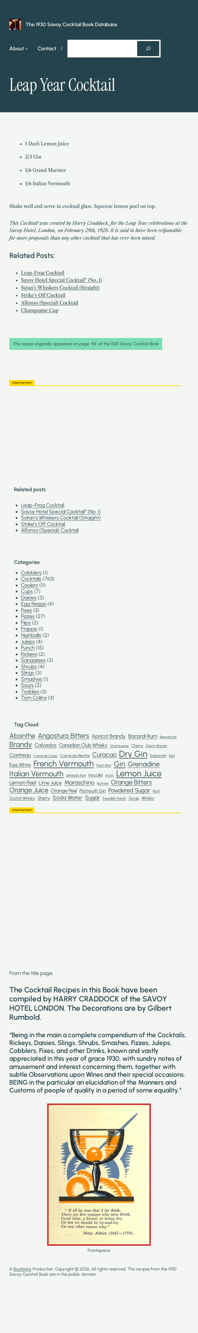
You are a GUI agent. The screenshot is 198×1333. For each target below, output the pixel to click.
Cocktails (31, 579)
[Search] (148, 48)
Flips (26, 623)
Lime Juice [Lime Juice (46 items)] (50, 783)
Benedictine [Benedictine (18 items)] (168, 737)
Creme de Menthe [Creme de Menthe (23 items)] (75, 755)
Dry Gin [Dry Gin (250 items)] (133, 754)
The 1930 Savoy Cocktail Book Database (71, 24)
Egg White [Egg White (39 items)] (20, 765)
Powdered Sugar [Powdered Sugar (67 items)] (129, 790)
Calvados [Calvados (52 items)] (45, 745)
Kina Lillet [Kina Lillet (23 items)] (96, 775)
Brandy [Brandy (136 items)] (20, 744)
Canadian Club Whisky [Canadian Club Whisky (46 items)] (83, 745)
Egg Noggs (33, 604)
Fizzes (28, 616)
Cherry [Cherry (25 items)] (137, 745)
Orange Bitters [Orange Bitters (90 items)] (131, 782)
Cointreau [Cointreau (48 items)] (20, 755)
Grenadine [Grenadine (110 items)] (144, 764)
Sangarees (33, 660)
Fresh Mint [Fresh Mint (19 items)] (103, 765)
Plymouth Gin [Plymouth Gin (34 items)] (92, 790)
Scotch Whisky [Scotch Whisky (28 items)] (22, 798)
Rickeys (29, 654)
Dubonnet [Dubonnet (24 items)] (158, 755)
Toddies (30, 691)
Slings (27, 673)
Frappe (29, 629)
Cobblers (31, 572)
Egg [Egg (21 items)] (172, 756)
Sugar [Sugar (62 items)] (92, 797)
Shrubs (29, 666)
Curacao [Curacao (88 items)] (104, 754)
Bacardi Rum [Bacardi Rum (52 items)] (142, 736)
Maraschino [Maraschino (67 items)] (79, 782)
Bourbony (22, 1269)
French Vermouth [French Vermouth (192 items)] (63, 763)
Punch (28, 648)
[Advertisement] (95, 431)
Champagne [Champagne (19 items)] (119, 746)
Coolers (29, 585)
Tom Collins (34, 698)
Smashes (31, 679)
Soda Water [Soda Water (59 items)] (67, 797)
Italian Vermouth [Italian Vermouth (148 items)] (36, 773)
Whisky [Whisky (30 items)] (148, 798)
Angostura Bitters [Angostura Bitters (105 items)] (63, 736)
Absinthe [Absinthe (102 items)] (22, 736)
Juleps (28, 641)
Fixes (26, 610)
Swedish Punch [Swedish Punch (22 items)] (114, 798)
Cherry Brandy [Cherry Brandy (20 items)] (156, 746)
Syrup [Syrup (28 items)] (134, 798)
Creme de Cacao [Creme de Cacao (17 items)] (45, 756)
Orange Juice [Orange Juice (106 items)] (28, 790)
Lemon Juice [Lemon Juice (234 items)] (139, 773)
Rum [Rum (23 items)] (156, 791)
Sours (27, 685)
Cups (27, 591)
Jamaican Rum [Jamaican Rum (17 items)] (76, 775)
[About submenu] (26, 48)
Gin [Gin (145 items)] (119, 763)
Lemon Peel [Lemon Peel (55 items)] (22, 782)
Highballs (31, 635)
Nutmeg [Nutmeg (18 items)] (102, 783)
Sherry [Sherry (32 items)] (44, 798)
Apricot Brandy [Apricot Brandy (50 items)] (108, 736)
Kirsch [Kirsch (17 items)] (109, 775)
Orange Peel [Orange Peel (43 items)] (64, 790)
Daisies (29, 598)
